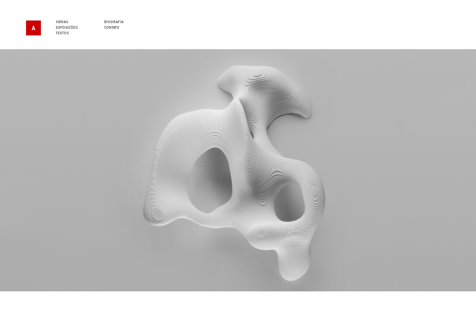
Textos (62, 33)
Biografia (113, 21)
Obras (62, 21)
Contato (111, 27)
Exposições (67, 27)
